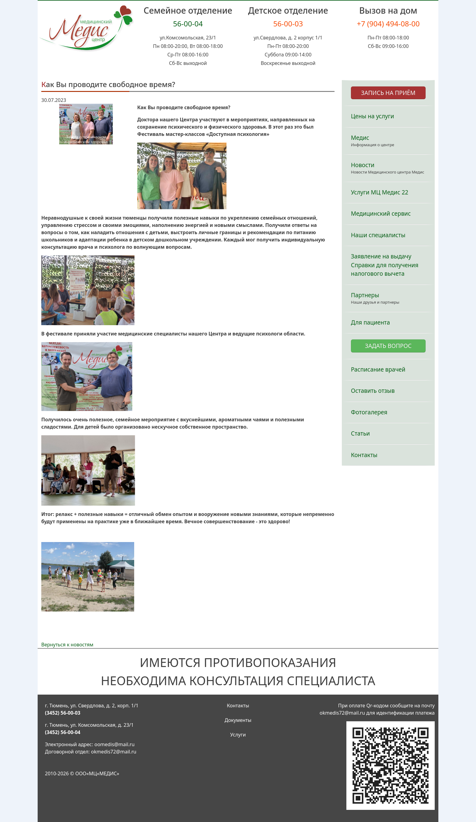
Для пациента (370, 322)
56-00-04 (188, 24)
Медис (360, 138)
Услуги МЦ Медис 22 (379, 192)
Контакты (364, 455)
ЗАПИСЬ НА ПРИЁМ (388, 93)
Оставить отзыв (373, 391)
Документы (238, 720)
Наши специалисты (378, 235)
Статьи (360, 433)
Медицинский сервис (381, 213)
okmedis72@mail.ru (114, 751)
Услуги (238, 734)
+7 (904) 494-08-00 (388, 24)
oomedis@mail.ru (114, 744)
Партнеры (365, 295)
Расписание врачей (378, 369)
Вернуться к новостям (67, 644)
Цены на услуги (372, 116)
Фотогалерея (369, 412)
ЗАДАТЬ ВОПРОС (388, 346)
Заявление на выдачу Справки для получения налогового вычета (384, 265)
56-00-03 (288, 24)
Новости (362, 165)
